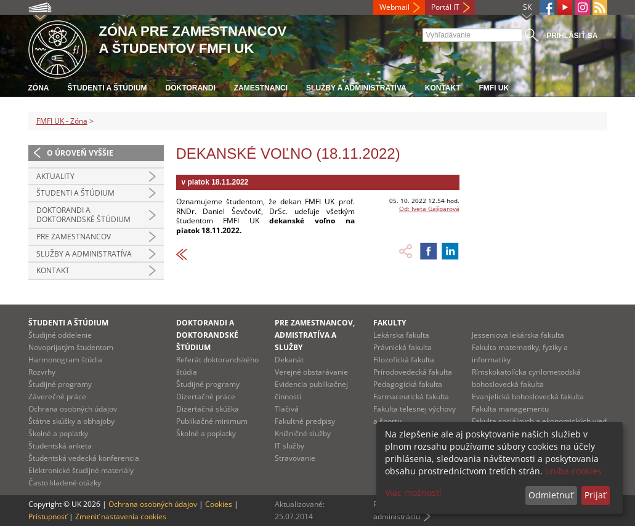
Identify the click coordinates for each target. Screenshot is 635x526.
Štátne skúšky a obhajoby (71, 421)
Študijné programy (60, 384)
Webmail (394, 7)
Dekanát (289, 359)
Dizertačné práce (205, 396)
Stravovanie (295, 458)
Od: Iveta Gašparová (429, 208)
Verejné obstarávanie (311, 372)
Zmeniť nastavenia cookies (120, 516)
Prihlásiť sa (571, 35)
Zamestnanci (261, 88)
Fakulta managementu (510, 409)
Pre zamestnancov (73, 236)
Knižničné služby (303, 433)
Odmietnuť (550, 495)
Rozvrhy (41, 372)
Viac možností (413, 492)
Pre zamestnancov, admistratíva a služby (315, 335)
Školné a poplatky (58, 433)
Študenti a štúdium (107, 88)
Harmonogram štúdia (65, 359)
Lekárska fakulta (401, 335)
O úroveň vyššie (80, 153)
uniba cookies (573, 471)
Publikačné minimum (212, 421)
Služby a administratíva (356, 88)
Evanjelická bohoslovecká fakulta (528, 396)
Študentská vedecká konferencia (83, 458)
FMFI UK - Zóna (61, 121)
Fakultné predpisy (305, 421)
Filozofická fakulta (403, 359)
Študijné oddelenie (60, 335)
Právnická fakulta (402, 347)
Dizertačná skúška (207, 409)
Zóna (38, 88)
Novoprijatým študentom (70, 347)
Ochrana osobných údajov (72, 409)
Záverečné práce (57, 396)
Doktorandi (191, 88)
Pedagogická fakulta (407, 384)
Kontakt (443, 88)
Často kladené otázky (64, 482)
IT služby (289, 445)
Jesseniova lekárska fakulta (518, 335)
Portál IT (445, 7)
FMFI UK (494, 88)
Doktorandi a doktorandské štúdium (83, 215)
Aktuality (55, 176)
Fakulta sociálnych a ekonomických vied (539, 421)
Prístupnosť (47, 516)
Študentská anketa (60, 445)
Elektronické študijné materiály (81, 470)
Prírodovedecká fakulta (412, 372)
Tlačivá (287, 409)
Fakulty (389, 322)
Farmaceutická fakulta (411, 396)
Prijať (595, 495)
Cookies (218, 504)
